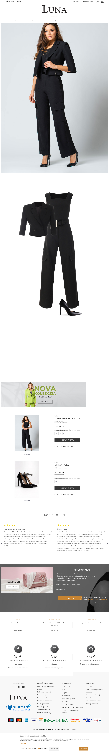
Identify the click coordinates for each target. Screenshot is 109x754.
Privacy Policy (93, 621)
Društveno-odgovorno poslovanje (94, 712)
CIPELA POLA (61, 486)
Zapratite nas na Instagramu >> (54, 689)
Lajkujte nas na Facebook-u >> (18, 689)
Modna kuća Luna (7, 26)
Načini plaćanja (43, 725)
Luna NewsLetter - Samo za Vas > (55, 23)
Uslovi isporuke (43, 728)
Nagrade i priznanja (93, 716)
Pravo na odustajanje (45, 719)
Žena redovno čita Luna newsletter (91, 681)
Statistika (33, 748)
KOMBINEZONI (58, 442)
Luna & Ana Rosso (90, 23)
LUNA (56, 437)
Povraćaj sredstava (44, 722)
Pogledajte (18, 652)
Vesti (63, 711)
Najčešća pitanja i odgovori (72, 729)
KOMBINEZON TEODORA (67, 439)
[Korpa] (103, 2)
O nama (89, 708)
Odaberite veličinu (68, 726)
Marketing (43, 748)
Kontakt (89, 719)
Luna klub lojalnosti (69, 720)
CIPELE (56, 489)
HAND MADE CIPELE (19, 23)
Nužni (25, 748)
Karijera (64, 714)
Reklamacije (42, 716)
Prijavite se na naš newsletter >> (90, 685)
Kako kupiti (66, 708)
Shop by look (18, 26)
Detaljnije (27, 475)
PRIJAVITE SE (71, 619)
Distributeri (66, 717)
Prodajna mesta (92, 725)
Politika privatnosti (44, 713)
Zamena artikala (43, 731)
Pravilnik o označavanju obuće (71, 733)
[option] (19, 23)
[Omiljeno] (97, 2)
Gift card (65, 723)
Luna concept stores (94, 722)
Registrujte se (88, 1)
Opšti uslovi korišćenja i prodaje (46, 709)
